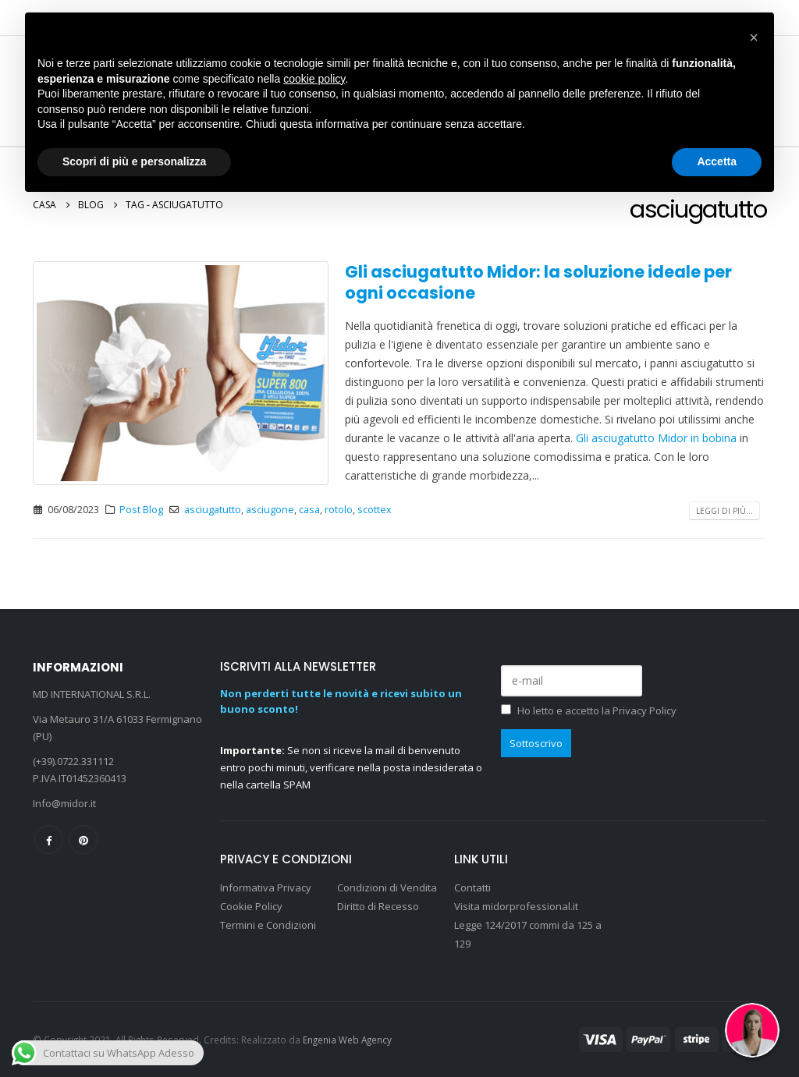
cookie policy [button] (314, 79)
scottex (374, 509)
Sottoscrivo (536, 743)
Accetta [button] (717, 161)
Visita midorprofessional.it (517, 906)
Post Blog (141, 509)
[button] (753, 37)
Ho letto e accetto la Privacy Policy (596, 710)
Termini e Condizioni (268, 925)
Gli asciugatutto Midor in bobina (656, 437)
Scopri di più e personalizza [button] (134, 161)
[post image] (181, 373)
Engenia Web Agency (347, 1039)
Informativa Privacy (265, 887)
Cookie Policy (251, 906)
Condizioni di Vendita (387, 887)
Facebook (48, 839)
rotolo (339, 509)
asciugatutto (212, 509)
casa (309, 509)
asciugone (270, 509)
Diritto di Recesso (378, 906)
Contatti (472, 887)
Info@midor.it (64, 803)
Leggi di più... (724, 510)
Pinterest (83, 839)
